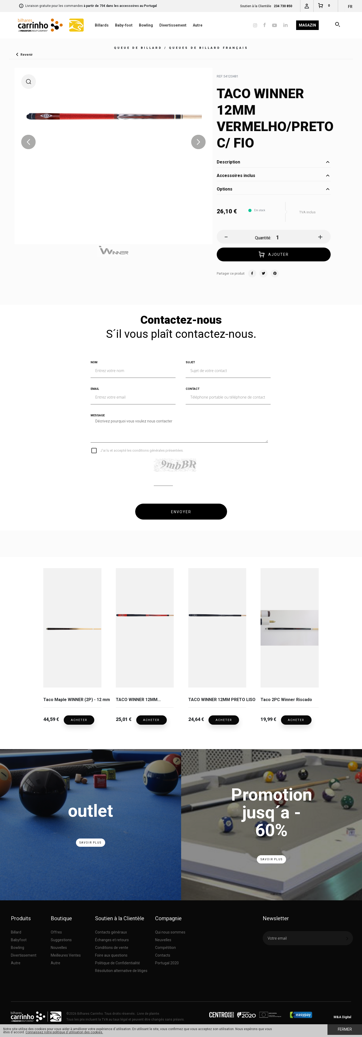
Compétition (165, 946)
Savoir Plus (90, 841)
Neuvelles (163, 938)
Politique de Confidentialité (117, 962)
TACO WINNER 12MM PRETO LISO (217, 699)
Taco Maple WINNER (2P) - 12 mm (72, 699)
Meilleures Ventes (66, 954)
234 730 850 (283, 6)
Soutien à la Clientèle (119, 917)
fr (350, 7)
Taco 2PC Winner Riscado (286, 699)
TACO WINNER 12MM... (138, 699)
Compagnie (168, 917)
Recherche (338, 25)
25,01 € (123, 718)
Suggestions (61, 938)
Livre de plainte (148, 1012)
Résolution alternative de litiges (121, 969)
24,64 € (196, 718)
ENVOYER (181, 512)
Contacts (162, 954)
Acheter (81, 718)
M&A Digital (342, 1016)
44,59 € (51, 718)
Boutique (61, 917)
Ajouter (274, 255)
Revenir (26, 54)
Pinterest (274, 274)
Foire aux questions (111, 954)
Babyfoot (19, 938)
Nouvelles (59, 946)
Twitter (263, 274)
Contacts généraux (111, 931)
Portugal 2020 (167, 962)
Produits (21, 917)
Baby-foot (124, 25)
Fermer (345, 1029)
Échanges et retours (112, 938)
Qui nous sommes (170, 931)
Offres (56, 931)
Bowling (146, 25)
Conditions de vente (111, 946)
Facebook (252, 274)
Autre (197, 25)
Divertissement (172, 25)
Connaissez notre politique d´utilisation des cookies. (64, 1032)
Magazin (307, 25)
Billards (102, 25)
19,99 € (268, 718)
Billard (16, 931)
